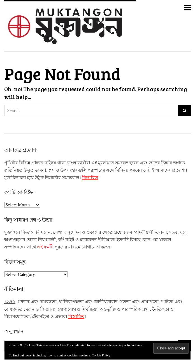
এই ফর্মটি (45, 247)
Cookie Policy (101, 355)
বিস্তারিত (90, 177)
